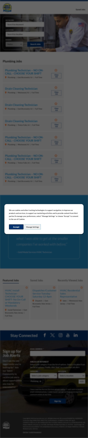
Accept (16, 227)
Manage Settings (32, 227)
